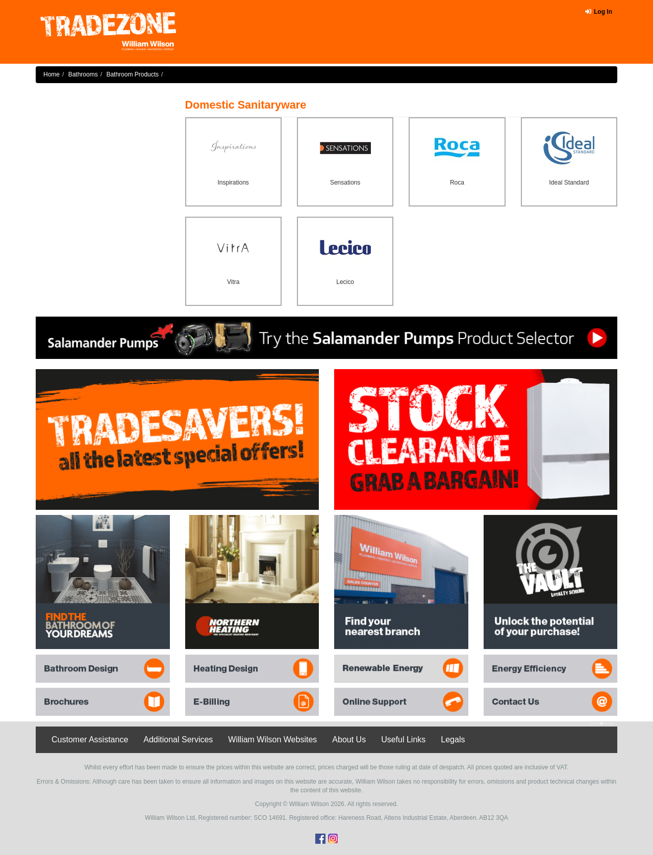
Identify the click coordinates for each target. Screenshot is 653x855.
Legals (453, 739)
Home (51, 74)
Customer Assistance (90, 739)
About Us (349, 739)
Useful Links (403, 739)
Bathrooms (83, 74)
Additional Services (178, 739)
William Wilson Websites (272, 739)
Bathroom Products (132, 74)
